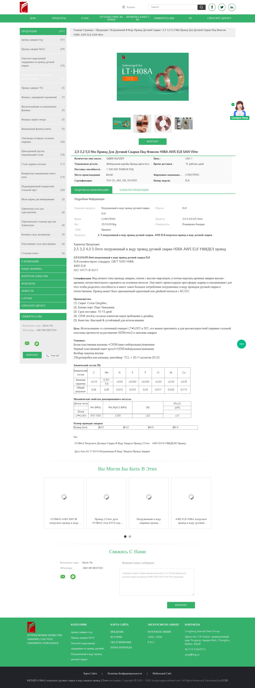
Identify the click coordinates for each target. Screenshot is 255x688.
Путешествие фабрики (111, 18)
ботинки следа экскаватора (43, 234)
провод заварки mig (43, 40)
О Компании (30, 261)
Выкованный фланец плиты (43, 129)
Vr (190, 18)
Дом (33, 18)
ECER (225, 680)
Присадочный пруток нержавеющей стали (43, 153)
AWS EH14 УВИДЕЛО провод (169, 443)
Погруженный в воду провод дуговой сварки (43, 77)
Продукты (59, 18)
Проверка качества (137, 18)
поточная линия (159, 632)
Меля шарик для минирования (43, 199)
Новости (28, 291)
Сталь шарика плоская (43, 164)
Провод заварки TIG (43, 88)
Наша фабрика (32, 269)
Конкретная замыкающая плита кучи (43, 175)
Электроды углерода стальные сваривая (43, 140)
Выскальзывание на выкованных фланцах (43, 108)
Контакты (28, 283)
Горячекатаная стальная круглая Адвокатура (43, 223)
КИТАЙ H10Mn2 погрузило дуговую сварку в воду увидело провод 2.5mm (67, 680)
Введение (117, 632)
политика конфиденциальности (124, 673)
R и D (151, 642)
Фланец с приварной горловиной (43, 97)
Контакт (152, 141)
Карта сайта (90, 673)
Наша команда (121, 647)
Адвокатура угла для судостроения (43, 211)
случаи (27, 298)
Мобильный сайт (162, 673)
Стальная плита (43, 253)
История (116, 637)
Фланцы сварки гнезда (43, 119)
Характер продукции (134, 190)
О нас (85, 18)
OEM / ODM (155, 637)
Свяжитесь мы (164, 18)
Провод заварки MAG (43, 49)
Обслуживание (121, 642)
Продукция (43, 31)
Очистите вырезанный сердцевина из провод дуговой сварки (43, 62)
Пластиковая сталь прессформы (43, 244)
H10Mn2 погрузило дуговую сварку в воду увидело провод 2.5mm (112, 443)
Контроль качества (35, 276)
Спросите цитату (219, 18)
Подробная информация (92, 190)
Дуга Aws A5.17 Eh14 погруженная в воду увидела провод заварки (112, 451)
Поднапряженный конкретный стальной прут (43, 188)
